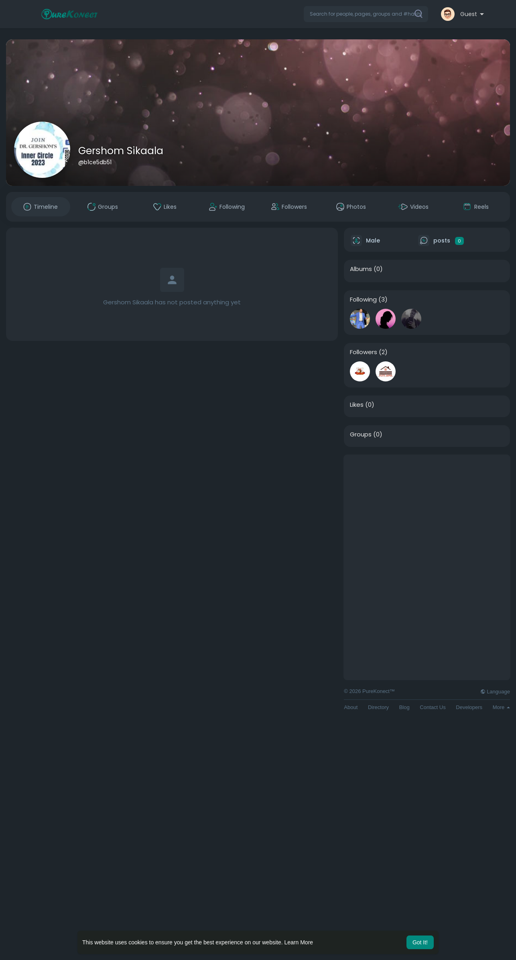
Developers (469, 707)
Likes (357, 405)
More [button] (501, 707)
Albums (361, 269)
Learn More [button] (298, 942)
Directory (378, 707)
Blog (404, 707)
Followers (363, 352)
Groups (361, 434)
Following (363, 299)
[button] (366, 14)
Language (495, 691)
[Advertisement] (427, 511)
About (351, 707)
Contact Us (432, 707)
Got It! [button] (420, 942)
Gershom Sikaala (120, 151)
